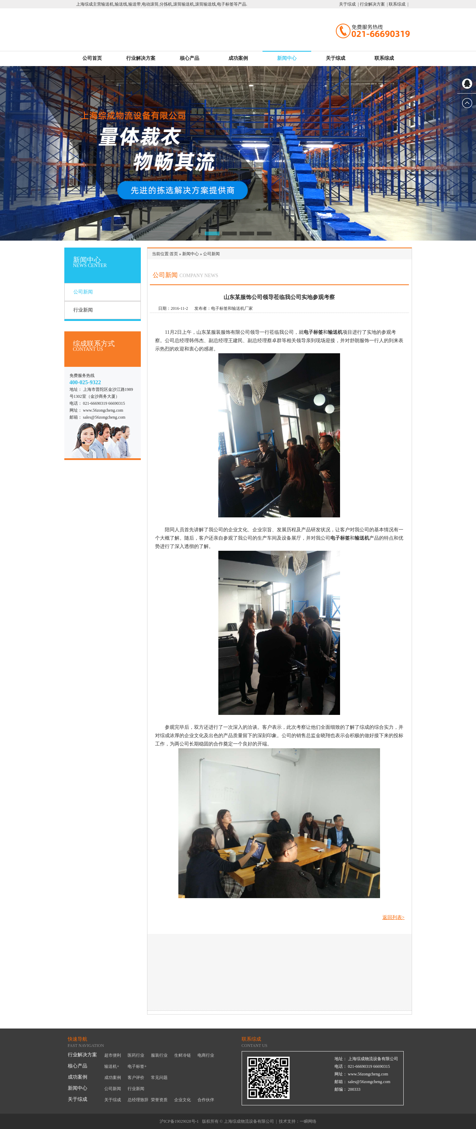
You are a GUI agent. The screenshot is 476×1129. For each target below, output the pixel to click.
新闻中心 (287, 58)
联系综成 (384, 58)
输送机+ (111, 1066)
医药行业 (136, 1055)
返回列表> (393, 917)
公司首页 (92, 58)
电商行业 (205, 1055)
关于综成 (335, 58)
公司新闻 (83, 292)
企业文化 (182, 1099)
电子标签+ (137, 1066)
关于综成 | (348, 4)
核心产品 (189, 58)
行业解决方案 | (373, 4)
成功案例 (238, 58)
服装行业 (159, 1055)
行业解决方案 (140, 58)
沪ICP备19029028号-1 (179, 1121)
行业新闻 (83, 310)
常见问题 (159, 1077)
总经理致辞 (138, 1099)
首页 (174, 253)
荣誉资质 (159, 1099)
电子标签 (313, 332)
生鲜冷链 (182, 1055)
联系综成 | (398, 4)
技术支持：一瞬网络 (297, 1121)
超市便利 (112, 1055)
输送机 (335, 332)
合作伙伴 (205, 1099)
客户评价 (136, 1077)
